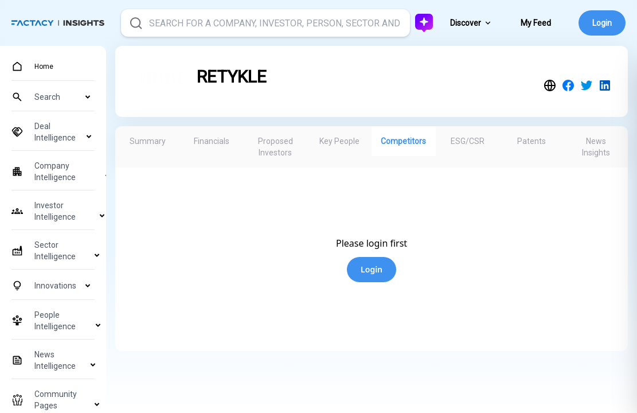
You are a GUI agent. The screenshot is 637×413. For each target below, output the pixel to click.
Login (602, 23)
